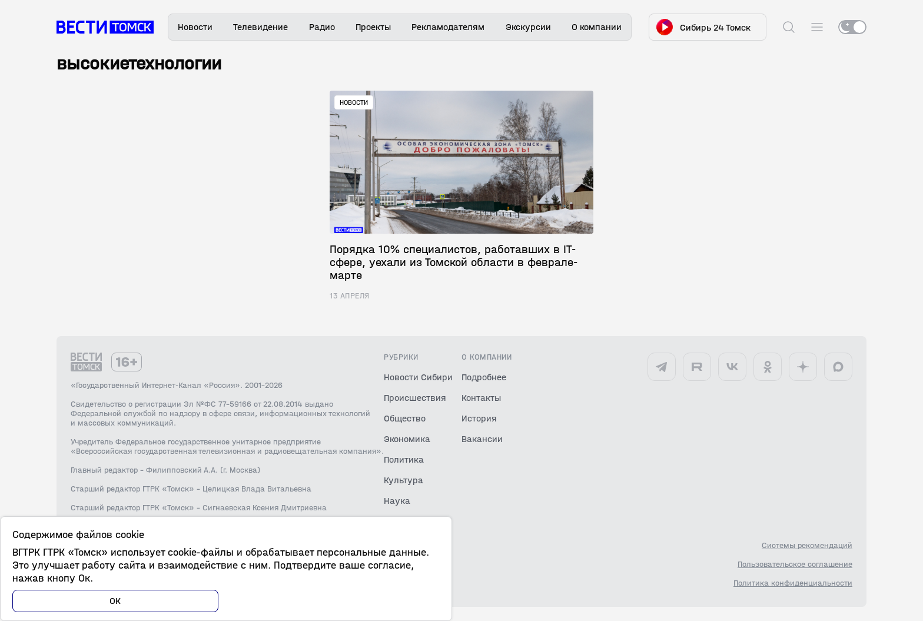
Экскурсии (528, 26)
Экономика (407, 438)
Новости (195, 26)
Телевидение (260, 26)
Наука (397, 500)
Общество (405, 418)
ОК (115, 600)
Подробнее (484, 377)
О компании (597, 26)
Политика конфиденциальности (792, 583)
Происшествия (415, 397)
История (479, 418)
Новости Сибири (418, 377)
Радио (322, 26)
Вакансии (482, 438)
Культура (403, 480)
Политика (404, 459)
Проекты (373, 26)
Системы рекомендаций (807, 545)
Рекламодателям (447, 26)
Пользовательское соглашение (795, 564)
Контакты (481, 397)
